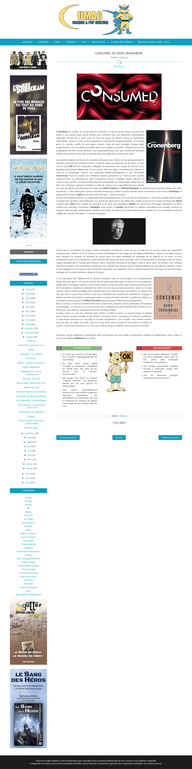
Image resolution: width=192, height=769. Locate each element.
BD (28, 508)
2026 (28, 289)
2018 (27, 324)
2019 (27, 320)
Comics (28, 497)
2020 (27, 315)
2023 (27, 302)
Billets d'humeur (28, 533)
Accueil (119, 437)
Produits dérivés (28, 544)
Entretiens (28, 547)
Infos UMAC (28, 540)
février (29, 464)
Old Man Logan (31, 427)
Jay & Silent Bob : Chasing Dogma (31, 400)
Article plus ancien (170, 437)
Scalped (31, 416)
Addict (31, 349)
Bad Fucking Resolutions (28, 558)
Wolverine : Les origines (31, 354)
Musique (28, 526)
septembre (29, 433)
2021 (27, 311)
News (28, 530)
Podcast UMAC (28, 569)
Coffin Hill (31, 340)
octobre (30, 337)
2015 (27, 482)
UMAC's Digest (28, 562)
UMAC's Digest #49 (31, 367)
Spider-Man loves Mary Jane (31, 345)
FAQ (83, 42)
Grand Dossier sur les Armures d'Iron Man (31, 406)
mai (30, 450)
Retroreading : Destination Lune (31, 383)
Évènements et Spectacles (28, 551)
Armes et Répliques (28, 587)
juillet (30, 442)
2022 (28, 307)
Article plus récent (68, 437)
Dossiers (43, 42)
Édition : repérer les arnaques (31, 362)
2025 (27, 293)
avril (30, 455)
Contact (71, 42)
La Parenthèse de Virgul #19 (31, 412)
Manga (28, 504)
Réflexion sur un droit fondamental (31, 373)
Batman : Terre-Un (31, 378)
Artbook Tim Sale (31, 387)
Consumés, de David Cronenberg (31, 396)
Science (28, 555)
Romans (123, 415)
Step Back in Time (28, 576)
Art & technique (28, 537)
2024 (27, 298)
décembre (30, 328)
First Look (28, 580)
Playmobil (28, 583)
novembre (30, 332)
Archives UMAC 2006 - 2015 (153, 42)
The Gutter (98, 42)
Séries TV (28, 515)
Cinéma (28, 512)
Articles (27, 42)
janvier (29, 468)
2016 (27, 478)
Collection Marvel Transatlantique (31, 391)
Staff (57, 42)
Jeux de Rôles (28, 522)
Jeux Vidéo (28, 519)
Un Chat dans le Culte (28, 573)
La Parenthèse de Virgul (28, 565)
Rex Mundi (31, 358)
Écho (28, 591)
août (29, 437)
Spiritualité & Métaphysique (28, 594)
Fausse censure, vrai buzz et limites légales (31, 422)
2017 (27, 473)
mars (29, 459)
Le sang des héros (121, 42)
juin (30, 446)
